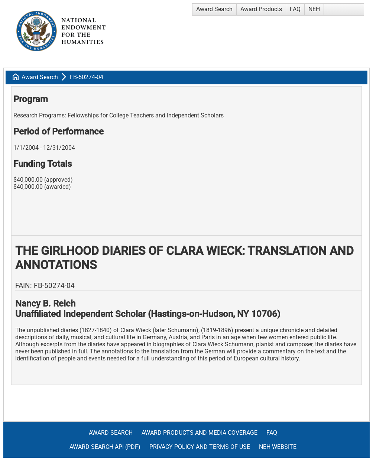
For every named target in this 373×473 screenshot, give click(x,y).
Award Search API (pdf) (104, 446)
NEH (314, 9)
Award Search (214, 9)
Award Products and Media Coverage (199, 432)
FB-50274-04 (86, 77)
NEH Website (277, 446)
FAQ (295, 9)
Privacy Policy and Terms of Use (199, 446)
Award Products (261, 9)
